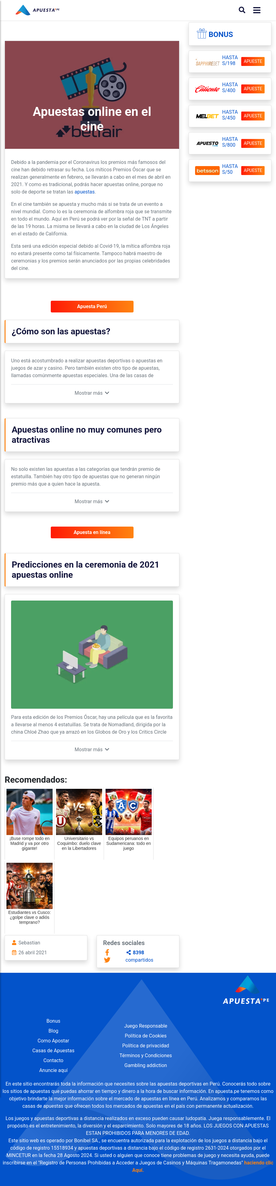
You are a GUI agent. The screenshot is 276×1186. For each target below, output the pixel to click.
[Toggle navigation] (255, 10)
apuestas (84, 192)
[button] (92, 393)
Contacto (53, 1060)
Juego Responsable (145, 1026)
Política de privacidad (145, 1046)
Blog (53, 1031)
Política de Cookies (145, 1036)
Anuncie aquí (53, 1070)
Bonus (221, 34)
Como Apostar (53, 1041)
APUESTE (253, 61)
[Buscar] (242, 10)
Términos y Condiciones (145, 1055)
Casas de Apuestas (53, 1051)
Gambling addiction (145, 1065)
